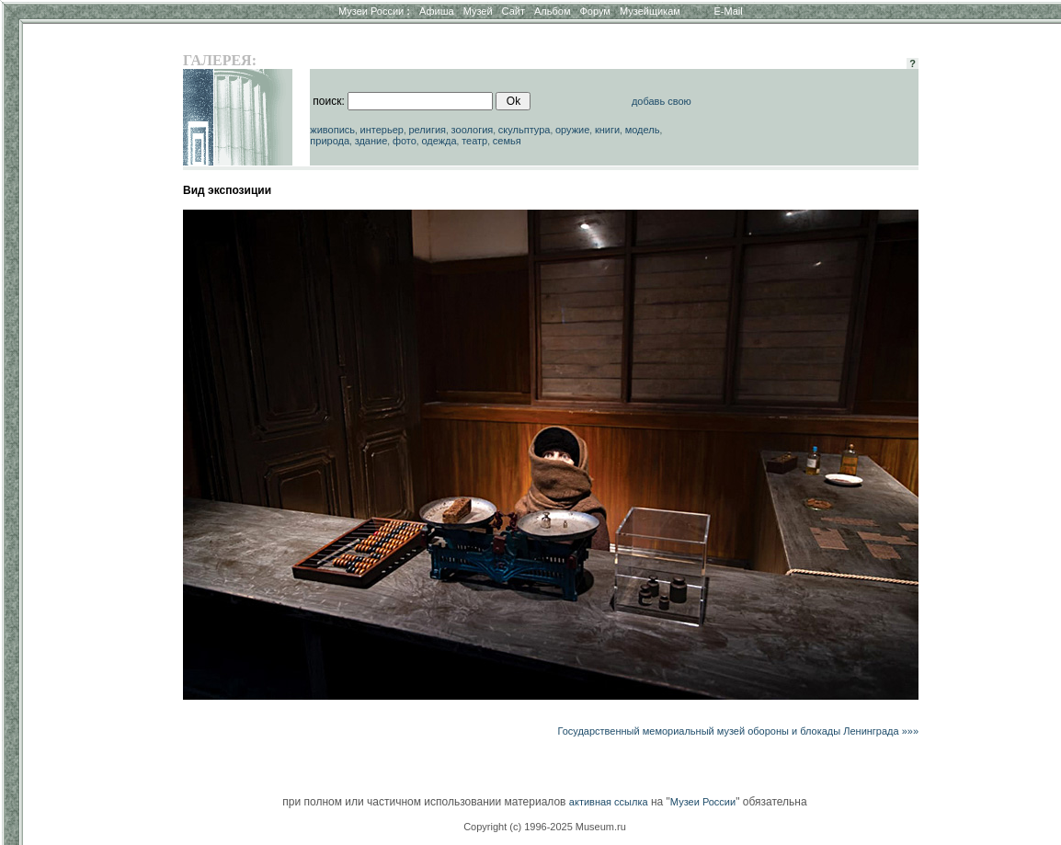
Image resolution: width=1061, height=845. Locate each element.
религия (427, 129)
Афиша (436, 11)
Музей (478, 11)
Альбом (552, 11)
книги (607, 129)
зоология (472, 129)
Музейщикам (650, 11)
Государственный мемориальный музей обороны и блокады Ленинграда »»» (737, 731)
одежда (438, 140)
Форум (594, 11)
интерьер (382, 129)
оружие (572, 129)
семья (507, 140)
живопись (332, 129)
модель (642, 129)
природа (329, 140)
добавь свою (661, 101)
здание (371, 140)
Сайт (513, 11)
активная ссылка (608, 801)
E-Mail (728, 11)
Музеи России (374, 11)
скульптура (524, 129)
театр (474, 140)
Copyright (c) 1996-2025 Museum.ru (544, 826)
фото (404, 140)
